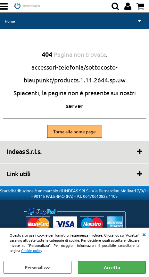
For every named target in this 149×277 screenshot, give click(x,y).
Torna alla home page (74, 131)
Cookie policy (31, 250)
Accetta (112, 267)
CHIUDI (144, 234)
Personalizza (37, 267)
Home (10, 21)
